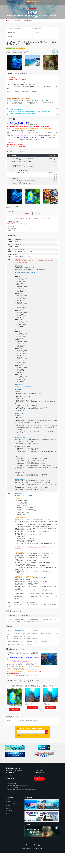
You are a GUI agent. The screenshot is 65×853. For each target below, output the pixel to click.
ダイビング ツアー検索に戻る (14, 29)
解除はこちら (21, 735)
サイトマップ (9, 813)
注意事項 (9, 37)
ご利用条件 (36, 33)
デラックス (38, 213)
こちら (19, 630)
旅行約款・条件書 (10, 801)
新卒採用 (8, 808)
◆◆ (23, 495)
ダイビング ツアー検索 (22, 20)
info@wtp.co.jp (39, 772)
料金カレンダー (11, 33)
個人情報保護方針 (10, 811)
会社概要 (8, 799)
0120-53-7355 (11, 778)
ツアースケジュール (38, 29)
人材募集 (8, 806)
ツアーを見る (15, 709)
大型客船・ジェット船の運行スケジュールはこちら (27, 386)
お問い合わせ (39, 778)
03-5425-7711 (11, 772)
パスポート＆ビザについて (12, 803)
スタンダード (27, 213)
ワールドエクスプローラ (11, 20)
